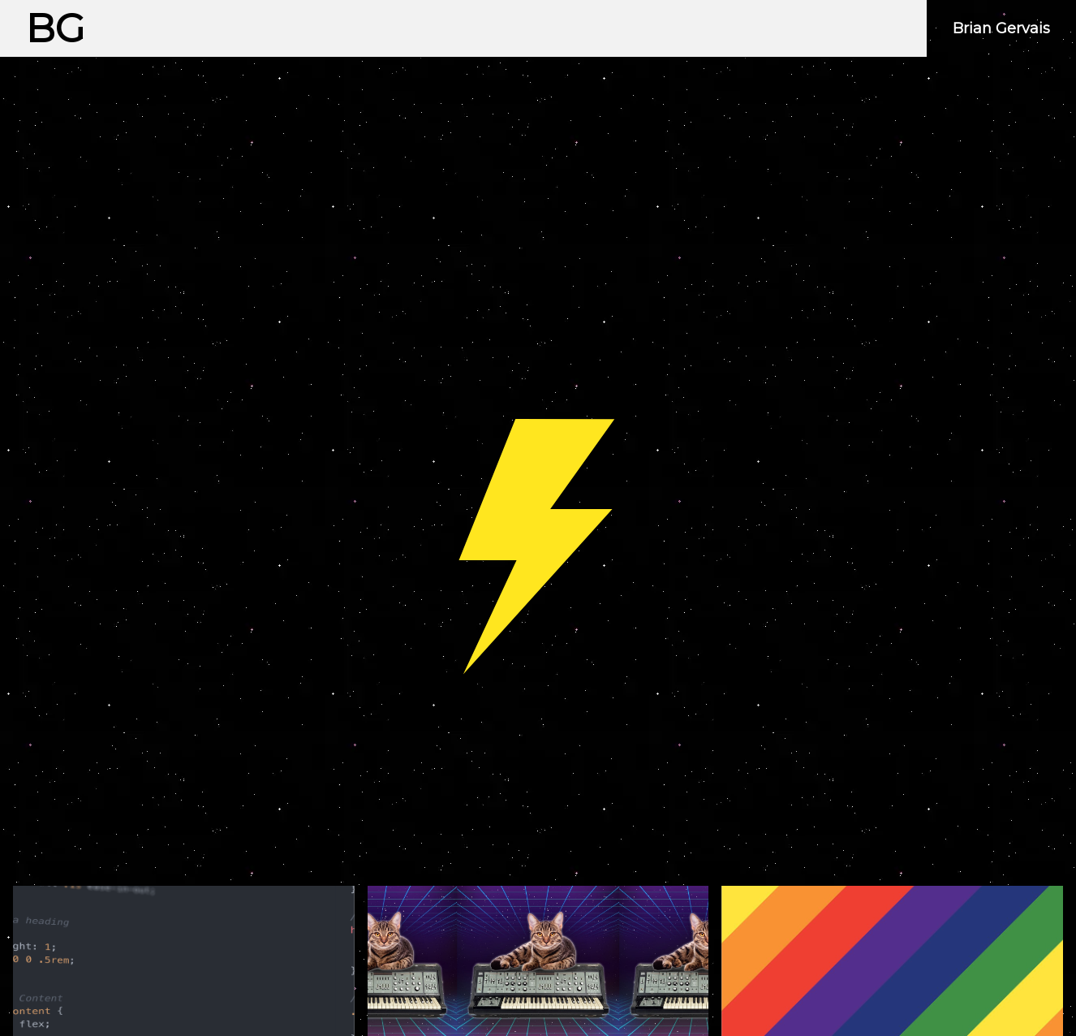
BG (55, 28)
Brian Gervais (1001, 28)
